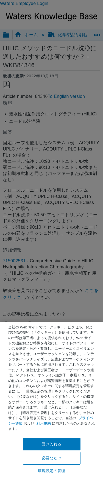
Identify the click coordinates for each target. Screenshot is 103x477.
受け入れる (51, 444)
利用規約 (44, 423)
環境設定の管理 (51, 471)
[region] (51, 399)
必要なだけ (51, 458)
